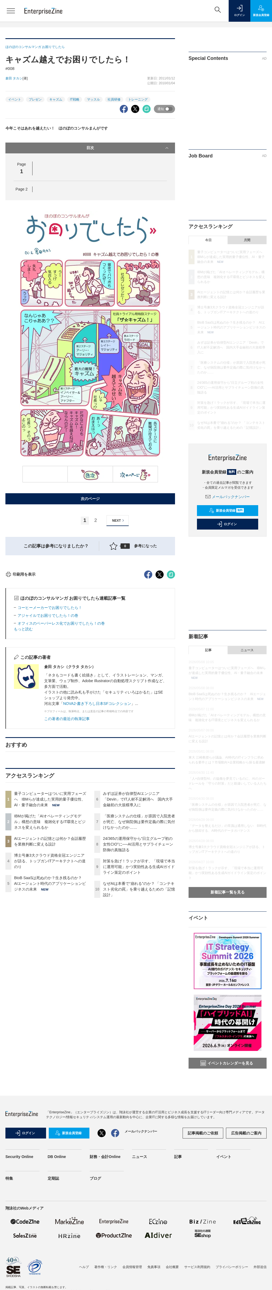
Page (21, 189)
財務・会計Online (105, 1156)
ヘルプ (84, 1267)
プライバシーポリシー (232, 1267)
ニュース (247, 650)
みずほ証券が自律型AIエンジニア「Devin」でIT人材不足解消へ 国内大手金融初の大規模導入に (138, 897)
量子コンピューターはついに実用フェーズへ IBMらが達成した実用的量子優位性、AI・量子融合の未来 (50, 897)
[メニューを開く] (11, 11)
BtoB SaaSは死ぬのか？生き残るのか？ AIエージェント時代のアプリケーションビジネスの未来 (50, 981)
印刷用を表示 (20, 672)
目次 (128, 148)
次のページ (90, 498)
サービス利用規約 (197, 1267)
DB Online (57, 1156)
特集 (9, 1178)
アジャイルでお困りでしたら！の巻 (48, 713)
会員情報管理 (132, 1267)
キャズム (55, 99)
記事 (208, 650)
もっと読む (23, 726)
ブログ (95, 1178)
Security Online (19, 1156)
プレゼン (35, 99)
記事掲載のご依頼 (203, 1133)
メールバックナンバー (227, 497)
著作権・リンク (105, 1267)
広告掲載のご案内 (246, 1133)
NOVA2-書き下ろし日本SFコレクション (97, 801)
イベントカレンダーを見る (226, 1063)
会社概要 (172, 1267)
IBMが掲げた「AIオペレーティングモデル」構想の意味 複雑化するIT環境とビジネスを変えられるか (50, 919)
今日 (208, 240)
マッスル (93, 99)
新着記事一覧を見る (228, 892)
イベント (14, 99)
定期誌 (53, 1178)
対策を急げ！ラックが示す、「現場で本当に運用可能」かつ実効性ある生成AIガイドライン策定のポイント (139, 964)
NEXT (118, 520)
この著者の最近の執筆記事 (67, 816)
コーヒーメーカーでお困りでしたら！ (50, 705)
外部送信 (260, 1267)
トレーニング (138, 99)
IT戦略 (74, 99)
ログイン (227, 524)
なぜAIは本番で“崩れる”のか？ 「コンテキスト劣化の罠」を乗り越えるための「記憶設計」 (139, 987)
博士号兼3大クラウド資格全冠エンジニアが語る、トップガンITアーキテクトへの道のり (50, 958)
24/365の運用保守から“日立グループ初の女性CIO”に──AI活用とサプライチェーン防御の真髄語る (138, 942)
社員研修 (114, 99)
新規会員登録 (226, 510)
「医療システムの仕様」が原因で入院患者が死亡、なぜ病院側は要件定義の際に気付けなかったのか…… (139, 919)
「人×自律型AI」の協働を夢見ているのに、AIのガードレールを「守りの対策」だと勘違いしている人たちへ (228, 783)
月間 (247, 240)
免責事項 (153, 1267)
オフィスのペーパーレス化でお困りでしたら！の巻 (61, 721)
